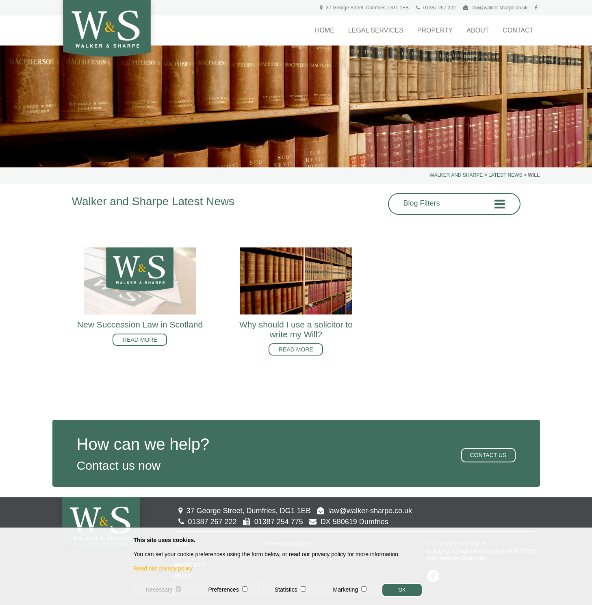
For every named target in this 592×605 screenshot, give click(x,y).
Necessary (159, 589)
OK (402, 590)
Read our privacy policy (163, 568)
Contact (518, 30)
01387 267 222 (435, 8)
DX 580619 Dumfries (348, 522)
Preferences (223, 589)
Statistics (286, 589)
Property (435, 30)
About (477, 30)
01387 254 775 (273, 522)
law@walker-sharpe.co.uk (500, 8)
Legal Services (375, 30)
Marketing (345, 589)
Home (324, 30)
